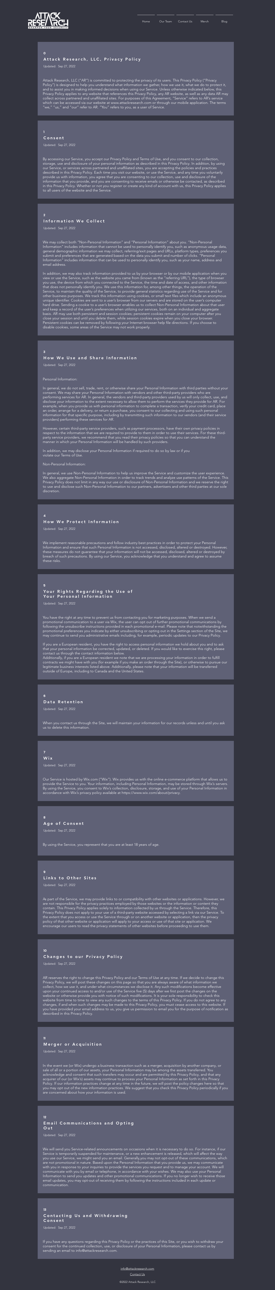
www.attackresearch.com (131, 102)
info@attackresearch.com (96, 1250)
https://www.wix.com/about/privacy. (151, 792)
